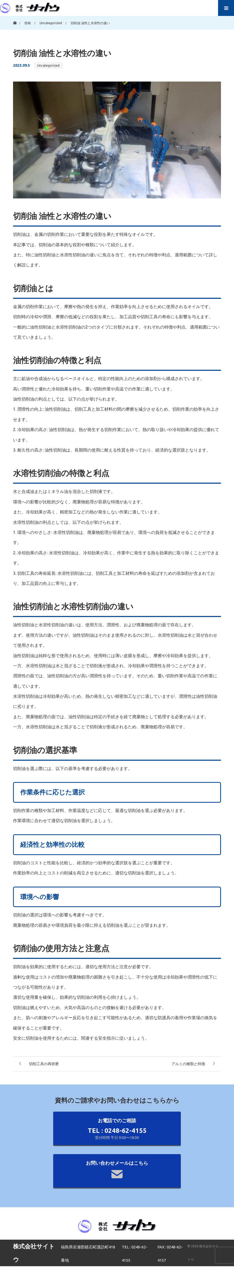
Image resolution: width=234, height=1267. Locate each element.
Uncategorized (48, 65)
